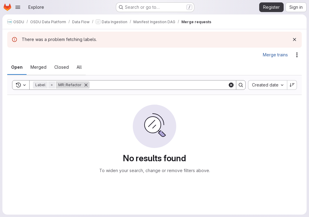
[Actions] (297, 55)
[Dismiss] (294, 39)
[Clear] (231, 85)
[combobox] (267, 85)
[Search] (159, 85)
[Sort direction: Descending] (292, 85)
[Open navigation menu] (18, 7)
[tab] (17, 67)
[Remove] (86, 85)
